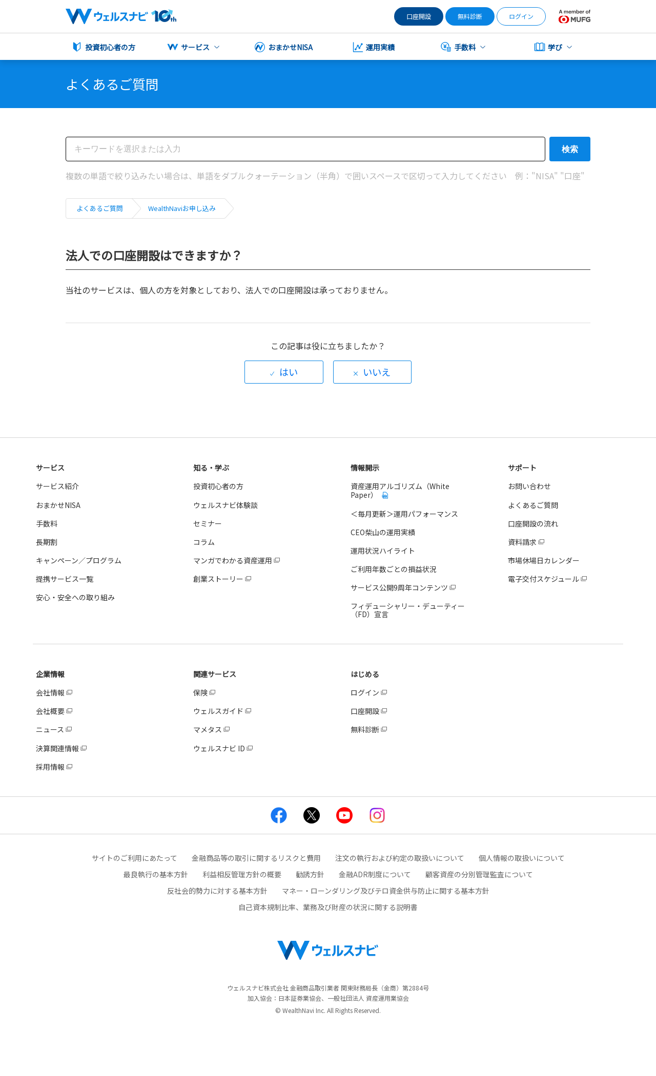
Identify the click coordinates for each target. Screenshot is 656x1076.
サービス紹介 (57, 486)
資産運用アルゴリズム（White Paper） (400, 490)
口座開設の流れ (533, 523)
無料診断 (470, 16)
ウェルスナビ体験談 (225, 505)
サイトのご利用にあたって (134, 858)
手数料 (46, 523)
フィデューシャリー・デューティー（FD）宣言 (408, 610)
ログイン (521, 16)
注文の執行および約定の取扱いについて (399, 858)
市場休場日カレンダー (544, 560)
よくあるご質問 (99, 208)
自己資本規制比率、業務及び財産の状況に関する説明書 (328, 907)
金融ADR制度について (375, 874)
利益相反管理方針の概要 (241, 874)
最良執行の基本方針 (156, 874)
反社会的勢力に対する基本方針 (217, 890)
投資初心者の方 (218, 486)
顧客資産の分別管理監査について (479, 874)
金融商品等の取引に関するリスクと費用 (256, 858)
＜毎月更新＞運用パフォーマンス (404, 514)
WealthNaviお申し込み (182, 208)
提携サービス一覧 (64, 579)
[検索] (305, 149)
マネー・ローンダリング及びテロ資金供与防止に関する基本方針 (385, 890)
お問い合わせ (529, 486)
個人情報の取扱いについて (522, 858)
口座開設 (418, 16)
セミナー (207, 523)
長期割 (46, 542)
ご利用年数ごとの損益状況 (394, 569)
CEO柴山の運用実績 (383, 532)
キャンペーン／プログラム (78, 560)
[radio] (283, 372)
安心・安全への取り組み (75, 597)
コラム (204, 542)
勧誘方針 (310, 874)
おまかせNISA (58, 505)
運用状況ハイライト (383, 550)
